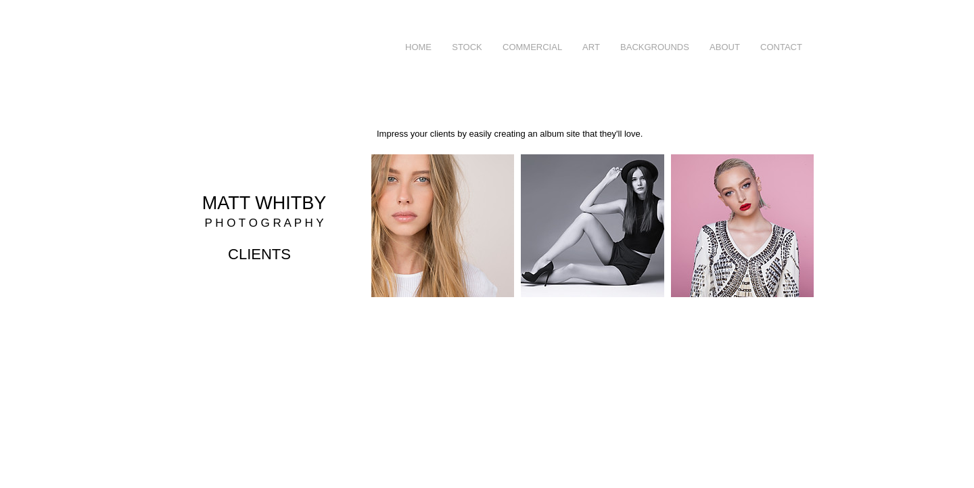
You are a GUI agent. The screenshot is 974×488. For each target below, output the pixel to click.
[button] (532, 47)
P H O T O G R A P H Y (263, 223)
